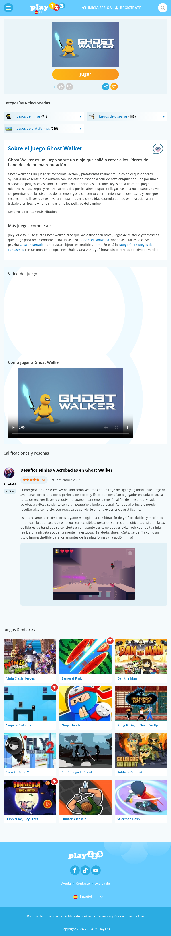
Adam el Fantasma (95, 240)
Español (82, 896)
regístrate (128, 7)
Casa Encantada (32, 245)
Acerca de (102, 883)
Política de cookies (78, 916)
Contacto (83, 883)
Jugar (85, 74)
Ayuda (66, 883)
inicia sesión (97, 7)
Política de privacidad (43, 916)
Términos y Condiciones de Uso (120, 916)
